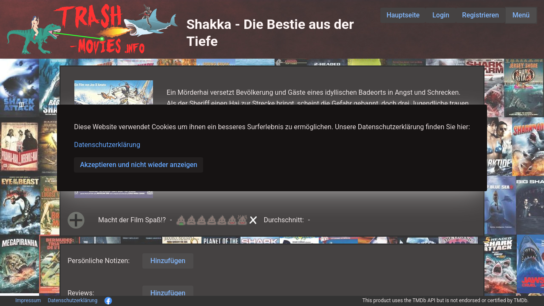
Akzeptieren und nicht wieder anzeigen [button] (138, 165)
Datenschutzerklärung (107, 145)
